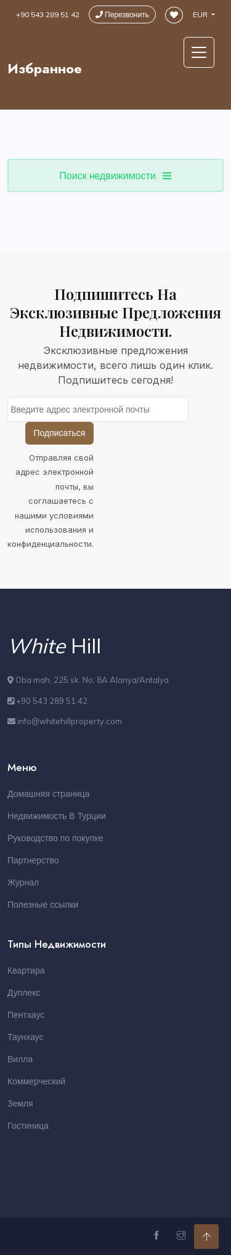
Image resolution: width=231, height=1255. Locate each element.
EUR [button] (201, 14)
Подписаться (60, 432)
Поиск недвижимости (115, 175)
